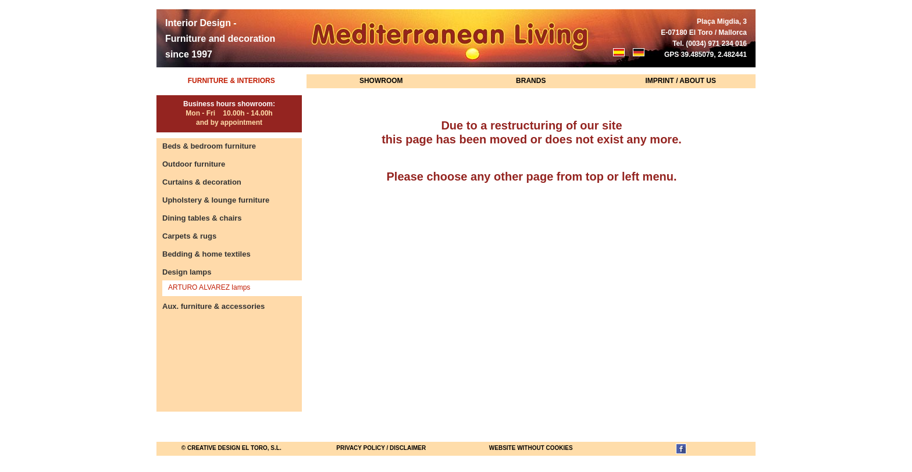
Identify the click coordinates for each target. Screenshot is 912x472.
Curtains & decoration (201, 182)
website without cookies (531, 448)
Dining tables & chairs (202, 218)
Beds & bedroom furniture (209, 146)
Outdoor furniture (193, 164)
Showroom (381, 81)
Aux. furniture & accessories (213, 306)
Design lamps (187, 272)
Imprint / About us (680, 81)
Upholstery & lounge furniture (215, 200)
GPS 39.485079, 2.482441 (705, 55)
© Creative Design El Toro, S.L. (231, 448)
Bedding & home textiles (206, 254)
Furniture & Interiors (231, 81)
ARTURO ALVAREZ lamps (209, 287)
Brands (531, 81)
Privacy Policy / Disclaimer (381, 448)
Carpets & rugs (189, 236)
